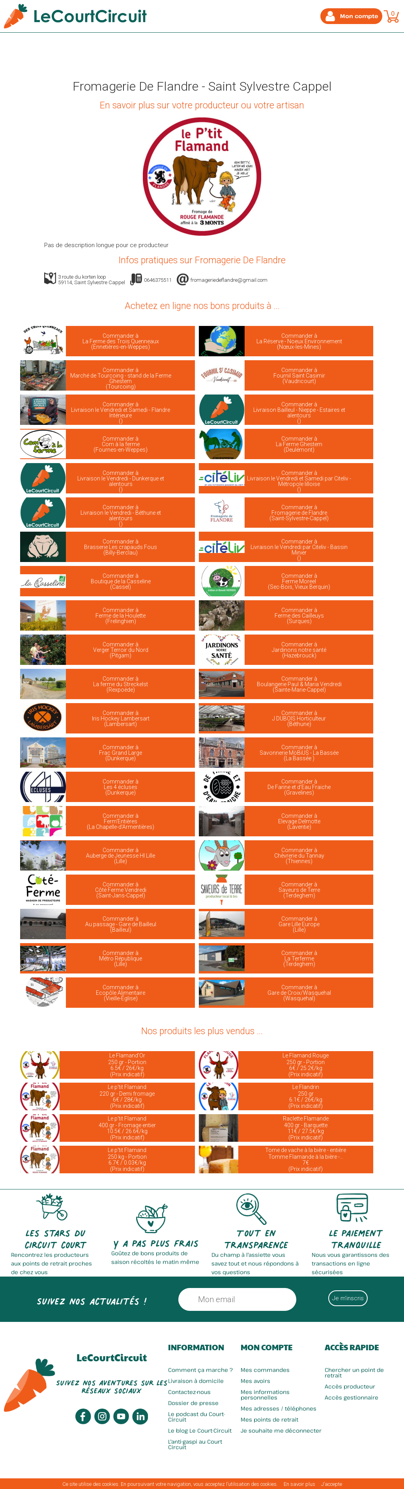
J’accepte (331, 1484)
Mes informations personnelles (265, 1394)
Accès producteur (350, 1386)
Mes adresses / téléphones (278, 1408)
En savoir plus (299, 1484)
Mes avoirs (255, 1381)
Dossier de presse (193, 1403)
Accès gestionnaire (351, 1397)
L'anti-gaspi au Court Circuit (195, 1444)
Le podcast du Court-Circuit (196, 1416)
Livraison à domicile (196, 1381)
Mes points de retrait (269, 1419)
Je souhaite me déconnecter (281, 1430)
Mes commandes (265, 1370)
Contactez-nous (189, 1392)
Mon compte (266, 1347)
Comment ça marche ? (200, 1370)
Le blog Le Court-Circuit (200, 1430)
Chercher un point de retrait (354, 1372)
